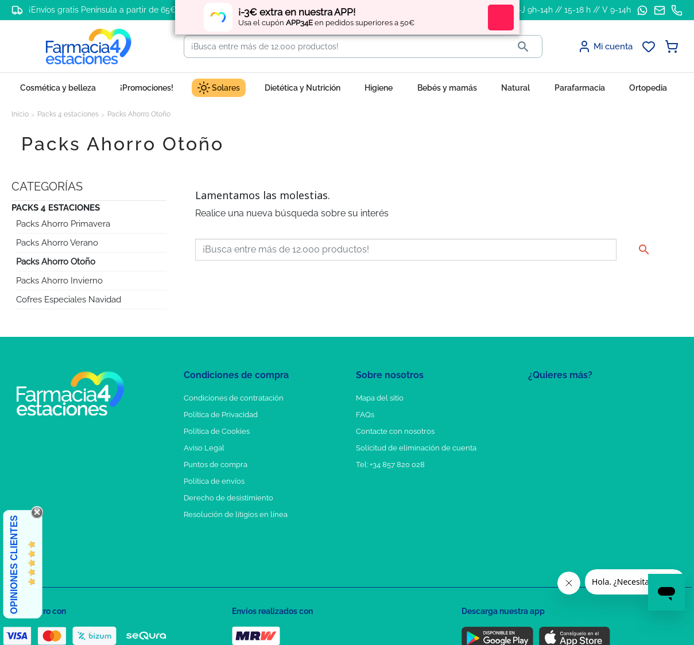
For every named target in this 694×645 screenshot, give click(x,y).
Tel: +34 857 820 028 (390, 464)
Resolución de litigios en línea (236, 514)
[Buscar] (344, 46)
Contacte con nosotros (395, 431)
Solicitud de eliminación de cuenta (416, 448)
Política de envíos (214, 481)
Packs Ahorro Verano (57, 243)
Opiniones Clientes (14, 564)
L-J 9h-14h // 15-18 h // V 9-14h (572, 9)
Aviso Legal (204, 448)
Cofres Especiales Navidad (68, 299)
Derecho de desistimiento (228, 498)
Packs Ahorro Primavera (63, 224)
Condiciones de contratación (234, 398)
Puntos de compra (215, 464)
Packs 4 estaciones (55, 208)
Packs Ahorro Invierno (59, 280)
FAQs (365, 414)
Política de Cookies (217, 431)
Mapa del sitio (380, 398)
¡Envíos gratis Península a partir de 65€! (104, 9)
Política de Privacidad (221, 414)
